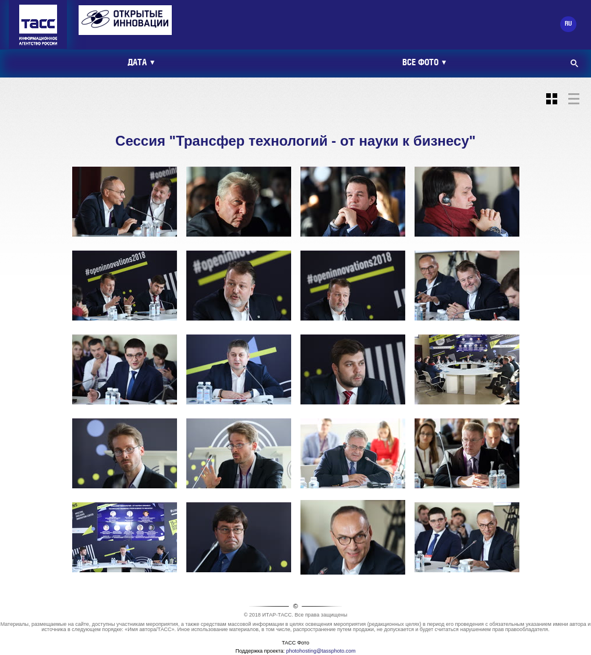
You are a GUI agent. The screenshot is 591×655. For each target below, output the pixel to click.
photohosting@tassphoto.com (321, 651)
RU (568, 24)
